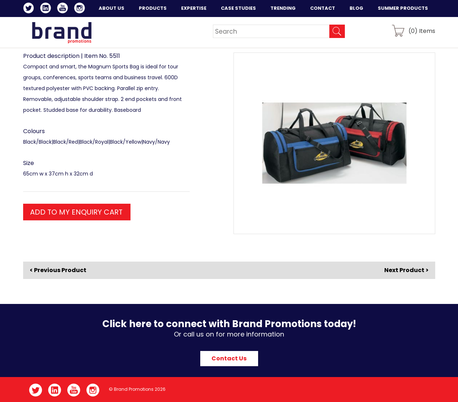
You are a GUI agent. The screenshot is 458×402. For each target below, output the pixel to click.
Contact (322, 8)
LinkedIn (46, 9)
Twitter (30, 9)
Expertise (193, 8)
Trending (283, 8)
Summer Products (403, 8)
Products (153, 8)
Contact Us (229, 358)
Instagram (80, 9)
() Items (421, 30)
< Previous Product (58, 270)
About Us (111, 8)
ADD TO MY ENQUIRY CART (76, 212)
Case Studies (238, 8)
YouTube (63, 9)
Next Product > (406, 270)
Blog (356, 8)
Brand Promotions (61, 32)
